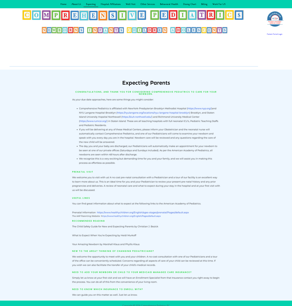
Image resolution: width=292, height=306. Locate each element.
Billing (204, 4)
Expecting (91, 4)
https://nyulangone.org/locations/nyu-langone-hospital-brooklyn (153, 112)
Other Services (147, 4)
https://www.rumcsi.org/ (93, 121)
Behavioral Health (169, 4)
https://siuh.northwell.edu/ (137, 117)
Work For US (218, 4)
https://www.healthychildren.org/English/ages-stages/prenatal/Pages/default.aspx (143, 212)
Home (63, 4)
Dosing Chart (189, 4)
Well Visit (130, 4)
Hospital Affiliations (111, 4)
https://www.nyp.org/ (199, 108)
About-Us (76, 4)
